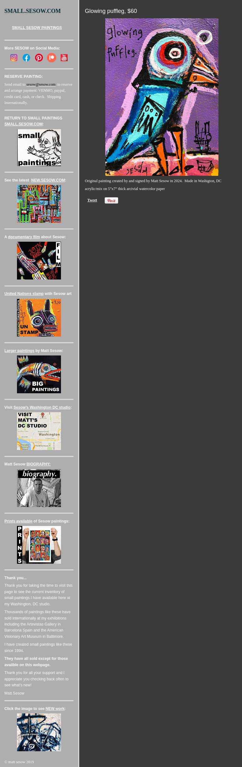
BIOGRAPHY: (38, 464)
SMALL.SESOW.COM (23, 124)
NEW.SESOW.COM (48, 180)
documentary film (24, 237)
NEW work (55, 708)
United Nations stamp (24, 293)
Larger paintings (19, 351)
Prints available (18, 521)
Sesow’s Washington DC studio (42, 407)
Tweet (92, 200)
